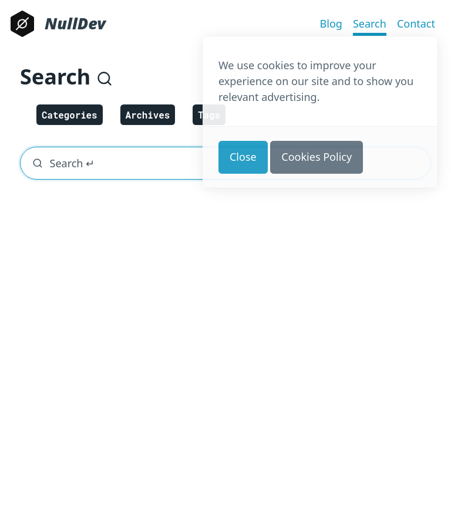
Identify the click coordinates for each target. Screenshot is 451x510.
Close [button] (243, 157)
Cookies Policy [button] (316, 157)
